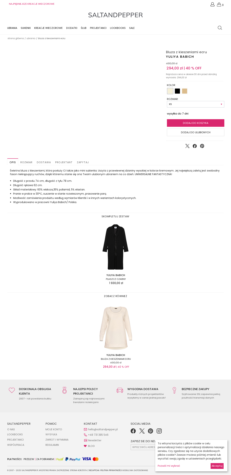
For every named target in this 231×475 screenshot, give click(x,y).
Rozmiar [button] (26, 162)
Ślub (83, 28)
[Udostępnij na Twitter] (187, 147)
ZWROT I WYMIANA (56, 439)
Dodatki (71, 28)
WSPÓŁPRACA (15, 445)
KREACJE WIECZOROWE (48, 28)
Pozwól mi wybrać (169, 466)
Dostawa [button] (44, 162)
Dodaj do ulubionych (195, 132)
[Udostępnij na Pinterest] (202, 147)
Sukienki (26, 28)
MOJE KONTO (53, 429)
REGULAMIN (52, 445)
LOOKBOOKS (118, 28)
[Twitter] (141, 432)
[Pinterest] (150, 432)
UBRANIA (31, 38)
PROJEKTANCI (15, 439)
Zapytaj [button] (83, 162)
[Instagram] (159, 432)
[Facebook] (133, 432)
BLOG (91, 446)
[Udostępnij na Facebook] (195, 147)
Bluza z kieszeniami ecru (116, 359)
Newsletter (94, 440)
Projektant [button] (64, 162)
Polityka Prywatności (111, 470)
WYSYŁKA (51, 434)
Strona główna (16, 38)
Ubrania (12, 28)
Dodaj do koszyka (195, 123)
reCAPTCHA (94, 470)
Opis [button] (13, 162)
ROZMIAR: (172, 99)
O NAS (11, 429)
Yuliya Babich (180, 56)
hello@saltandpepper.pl (103, 429)
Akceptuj (217, 466)
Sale (132, 28)
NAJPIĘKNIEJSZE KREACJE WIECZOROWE (32, 4)
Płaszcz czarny (116, 279)
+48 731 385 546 (98, 435)
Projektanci (98, 28)
